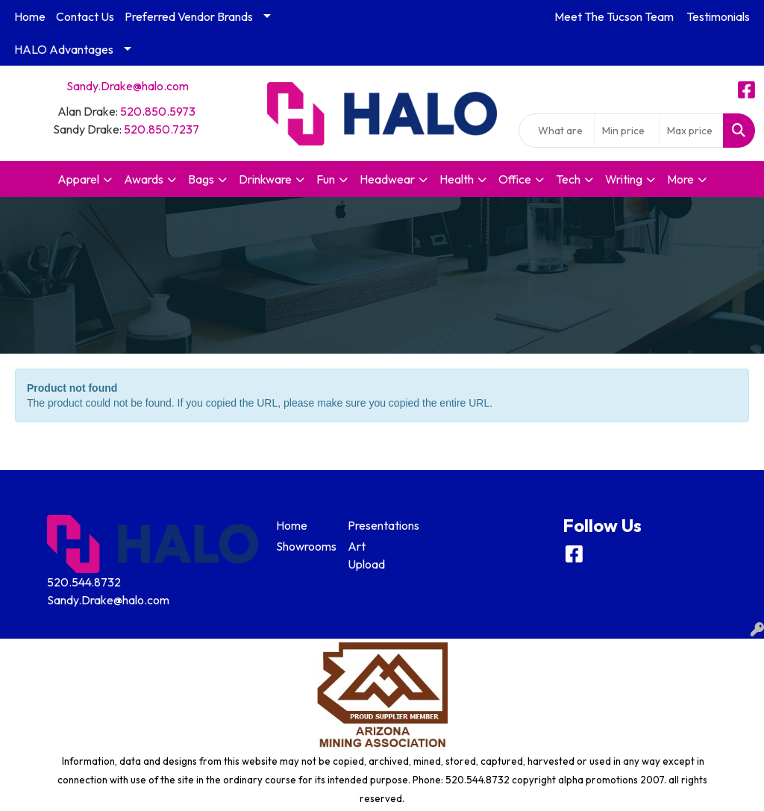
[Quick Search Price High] (691, 130)
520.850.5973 (157, 111)
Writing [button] (623, 179)
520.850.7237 (161, 129)
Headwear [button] (387, 179)
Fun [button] (325, 179)
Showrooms (303, 546)
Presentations (374, 525)
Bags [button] (201, 179)
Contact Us (85, 16)
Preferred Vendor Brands (189, 16)
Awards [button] (143, 179)
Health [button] (456, 179)
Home (30, 16)
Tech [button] (568, 179)
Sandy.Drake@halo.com (127, 85)
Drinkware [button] (265, 179)
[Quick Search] (557, 130)
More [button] (680, 179)
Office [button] (514, 179)
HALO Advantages (63, 49)
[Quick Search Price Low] (626, 130)
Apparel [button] (78, 179)
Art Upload (366, 555)
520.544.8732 (84, 581)
